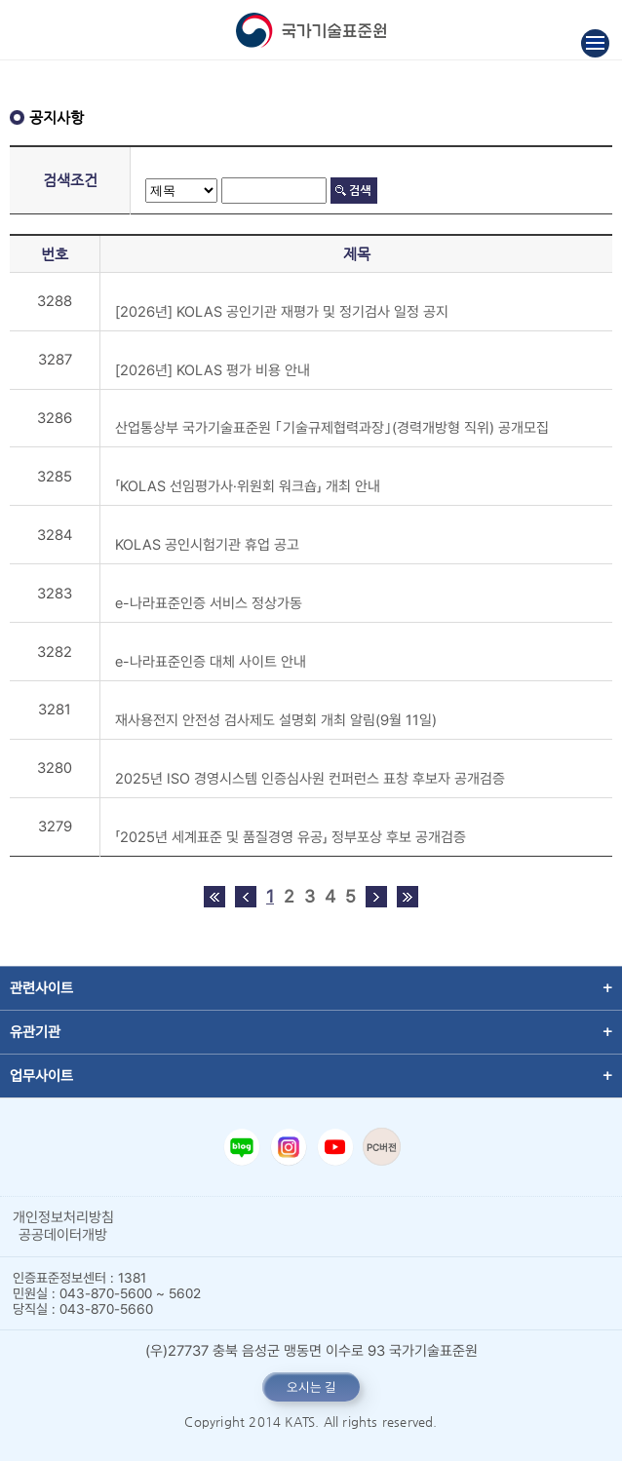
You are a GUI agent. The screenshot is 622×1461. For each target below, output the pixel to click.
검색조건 (70, 180)
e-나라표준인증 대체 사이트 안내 (210, 662)
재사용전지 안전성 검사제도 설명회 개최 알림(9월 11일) (276, 720)
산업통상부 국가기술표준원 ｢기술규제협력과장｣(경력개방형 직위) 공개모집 (332, 428)
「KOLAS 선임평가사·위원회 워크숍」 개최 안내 (247, 486)
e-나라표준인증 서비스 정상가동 (208, 603)
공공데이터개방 (63, 1235)
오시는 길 (311, 1387)
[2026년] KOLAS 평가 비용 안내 (212, 370)
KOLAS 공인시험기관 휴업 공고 (207, 545)
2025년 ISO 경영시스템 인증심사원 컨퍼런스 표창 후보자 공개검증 (310, 779)
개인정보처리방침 (63, 1217)
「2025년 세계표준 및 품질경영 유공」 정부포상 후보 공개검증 (290, 837)
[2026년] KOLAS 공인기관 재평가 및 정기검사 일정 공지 (281, 312)
